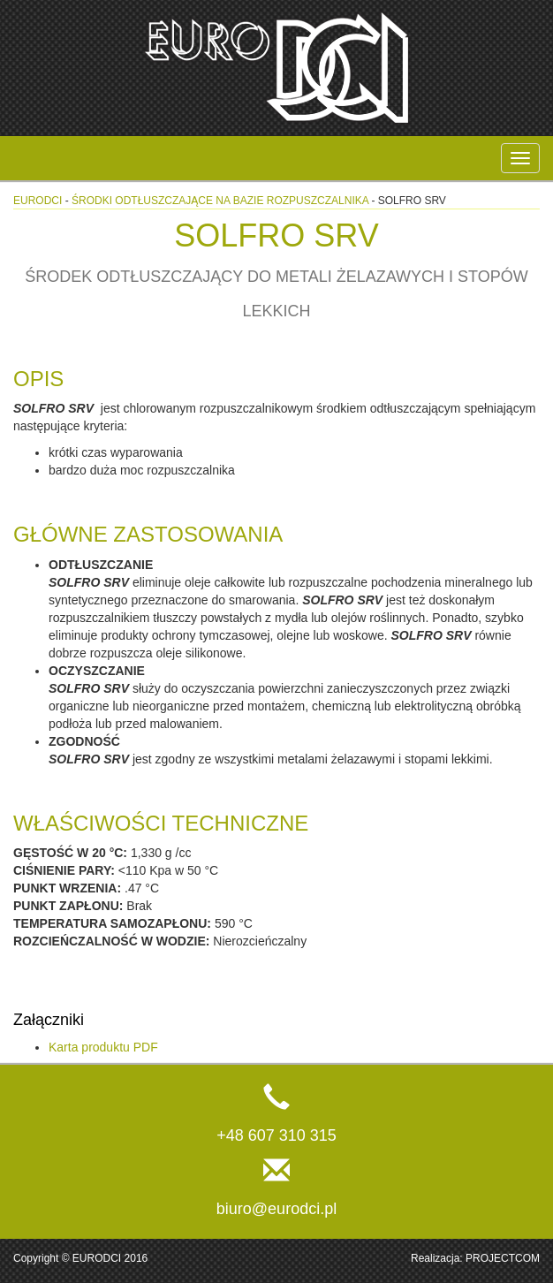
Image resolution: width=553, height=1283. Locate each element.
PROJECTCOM (503, 1258)
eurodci (37, 200)
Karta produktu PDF (103, 1047)
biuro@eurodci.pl (276, 1209)
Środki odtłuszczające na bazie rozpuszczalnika (220, 200)
